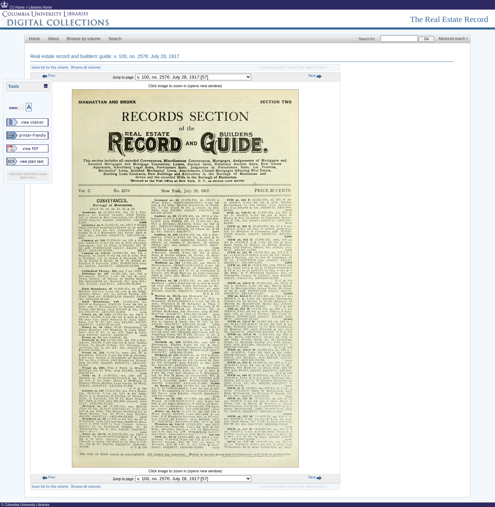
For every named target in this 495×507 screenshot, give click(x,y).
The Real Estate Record (449, 19)
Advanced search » (453, 39)
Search (115, 38)
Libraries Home (40, 7)
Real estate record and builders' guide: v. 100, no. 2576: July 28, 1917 (104, 56)
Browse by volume (83, 38)
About (53, 38)
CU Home (17, 7)
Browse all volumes (86, 67)
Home (34, 38)
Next (314, 76)
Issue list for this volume (50, 67)
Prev (48, 76)
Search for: (367, 39)
